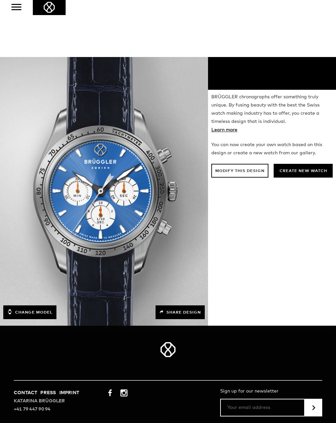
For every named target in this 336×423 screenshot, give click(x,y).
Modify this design (239, 114)
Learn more (224, 73)
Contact (25, 336)
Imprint (69, 336)
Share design (180, 255)
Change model (29, 255)
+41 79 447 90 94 (32, 352)
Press (48, 336)
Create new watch (303, 114)
